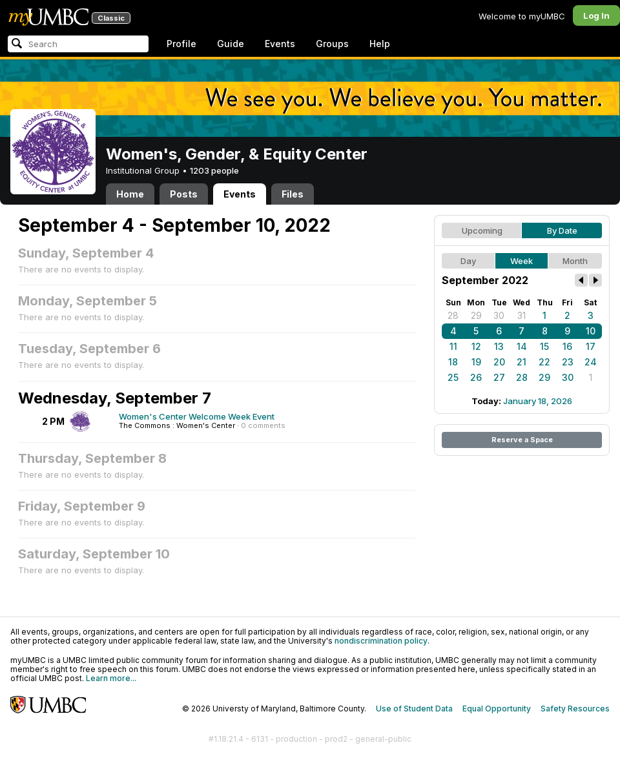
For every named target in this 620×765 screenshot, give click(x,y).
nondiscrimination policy (381, 641)
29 (476, 315)
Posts (184, 194)
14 (522, 346)
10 (590, 330)
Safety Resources (575, 708)
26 (476, 377)
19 (476, 361)
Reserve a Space (522, 439)
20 (499, 361)
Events (280, 43)
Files (293, 194)
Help (379, 43)
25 (453, 377)
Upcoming (482, 230)
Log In (596, 15)
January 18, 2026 (537, 401)
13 (499, 346)
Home (130, 194)
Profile (181, 43)
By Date (562, 230)
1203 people (214, 170)
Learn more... (111, 678)
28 (453, 315)
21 (521, 361)
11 (453, 346)
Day (468, 261)
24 (590, 361)
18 (453, 361)
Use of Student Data (414, 708)
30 (498, 315)
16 (567, 346)
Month (575, 261)
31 (521, 315)
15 (544, 346)
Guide (230, 43)
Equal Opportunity (496, 708)
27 (499, 377)
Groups (332, 43)
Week (521, 261)
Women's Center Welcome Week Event (196, 416)
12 (476, 346)
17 (590, 346)
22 (544, 361)
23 (568, 361)
